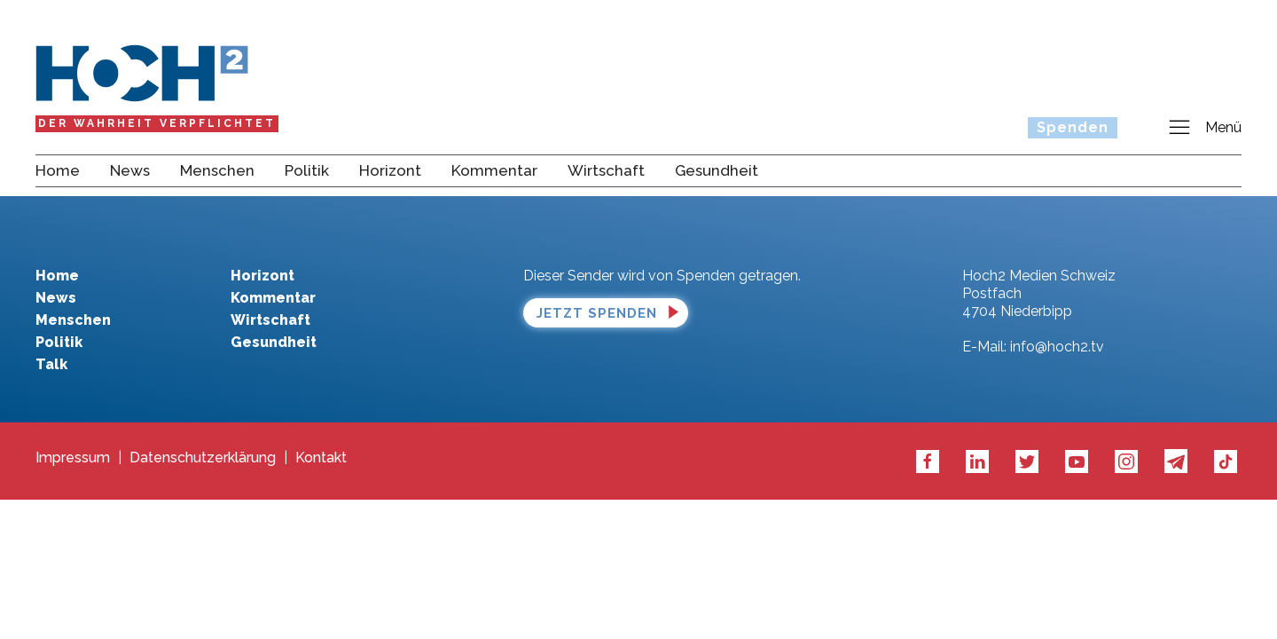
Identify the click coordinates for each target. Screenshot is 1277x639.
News (130, 170)
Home (57, 170)
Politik (307, 170)
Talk (51, 364)
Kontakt (321, 458)
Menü (1204, 128)
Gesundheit (716, 170)
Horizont (390, 170)
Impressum (72, 458)
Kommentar (494, 170)
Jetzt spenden (597, 313)
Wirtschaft (606, 170)
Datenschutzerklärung (202, 458)
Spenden (1073, 127)
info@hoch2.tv (1057, 346)
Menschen (217, 170)
